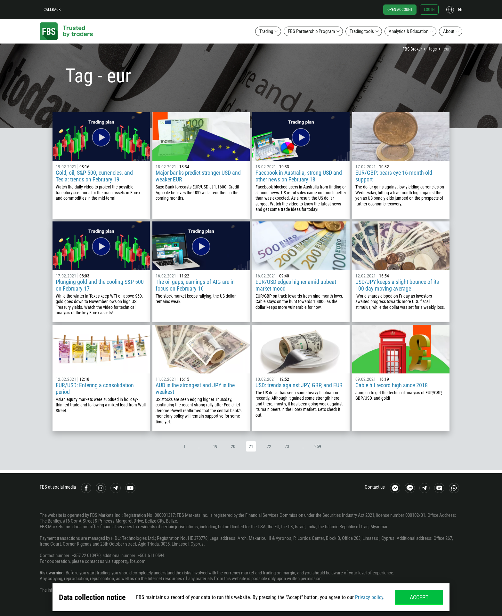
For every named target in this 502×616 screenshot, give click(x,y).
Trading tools (362, 31)
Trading (266, 31)
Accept (419, 597)
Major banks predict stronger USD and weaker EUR (198, 176)
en (460, 9)
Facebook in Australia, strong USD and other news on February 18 (298, 176)
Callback (52, 9)
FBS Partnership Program (311, 31)
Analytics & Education (408, 31)
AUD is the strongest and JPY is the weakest (195, 388)
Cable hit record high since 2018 (391, 385)
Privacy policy (369, 597)
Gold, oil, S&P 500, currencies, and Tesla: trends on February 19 (94, 176)
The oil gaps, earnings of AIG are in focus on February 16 (195, 285)
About (448, 31)
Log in (429, 9)
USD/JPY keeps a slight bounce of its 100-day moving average (397, 285)
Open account (399, 9)
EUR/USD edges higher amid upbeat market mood (295, 285)
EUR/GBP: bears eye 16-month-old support (393, 176)
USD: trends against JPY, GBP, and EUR (299, 385)
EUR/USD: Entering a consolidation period (95, 388)
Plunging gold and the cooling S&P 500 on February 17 (100, 285)
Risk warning (51, 573)
